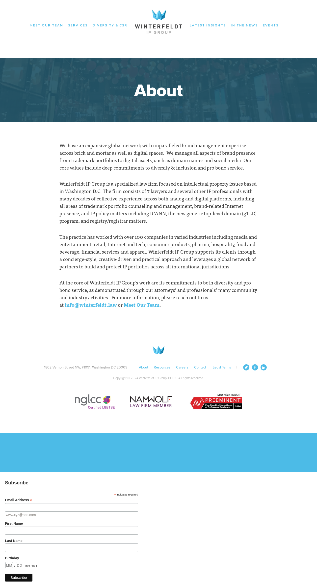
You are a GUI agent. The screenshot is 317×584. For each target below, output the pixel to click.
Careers (182, 367)
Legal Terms (222, 367)
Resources (162, 367)
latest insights (208, 25)
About (143, 367)
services (78, 25)
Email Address (18, 500)
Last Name (14, 541)
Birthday (12, 558)
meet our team (46, 25)
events (271, 25)
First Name (14, 523)
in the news (244, 25)
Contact (200, 367)
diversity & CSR (110, 25)
